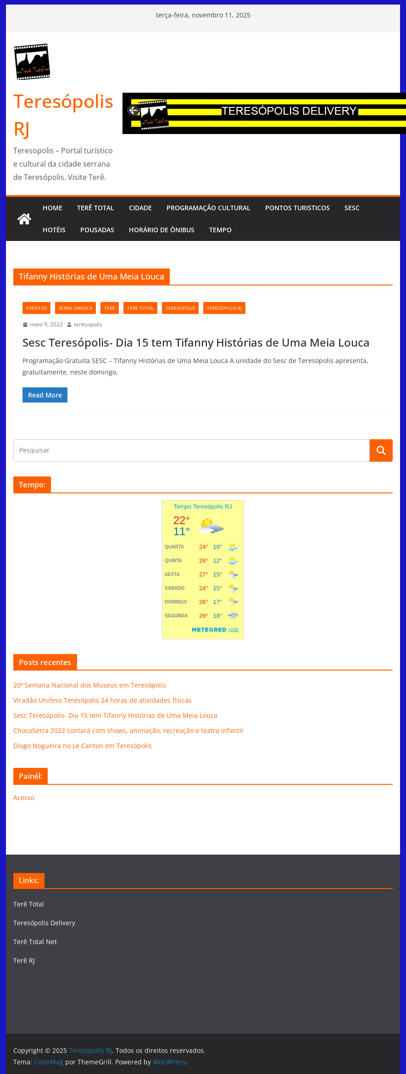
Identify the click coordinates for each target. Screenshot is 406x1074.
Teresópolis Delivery (44, 922)
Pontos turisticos (297, 207)
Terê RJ (24, 960)
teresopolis (180, 308)
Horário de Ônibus (162, 229)
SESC (352, 207)
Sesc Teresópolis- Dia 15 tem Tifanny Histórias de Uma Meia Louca (196, 342)
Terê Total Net (35, 941)
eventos (36, 308)
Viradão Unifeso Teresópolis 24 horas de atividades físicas (102, 700)
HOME (52, 207)
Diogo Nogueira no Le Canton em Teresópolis (82, 745)
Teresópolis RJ (224, 308)
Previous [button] (134, 109)
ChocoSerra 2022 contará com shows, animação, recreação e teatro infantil (128, 730)
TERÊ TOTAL (95, 207)
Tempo (220, 229)
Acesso (23, 797)
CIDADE (140, 207)
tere (109, 308)
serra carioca (75, 308)
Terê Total (28, 904)
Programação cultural (208, 207)
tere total (140, 308)
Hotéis (54, 229)
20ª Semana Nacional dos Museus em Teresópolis (89, 685)
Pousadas (97, 229)
